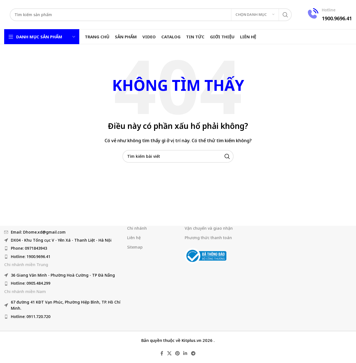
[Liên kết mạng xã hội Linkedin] (185, 353)
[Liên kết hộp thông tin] (329, 14)
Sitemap (135, 247)
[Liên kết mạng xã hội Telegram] (193, 353)
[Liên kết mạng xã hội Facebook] (162, 353)
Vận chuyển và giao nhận (209, 228)
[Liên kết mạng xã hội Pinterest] (177, 353)
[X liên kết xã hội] (169, 353)
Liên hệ (134, 237)
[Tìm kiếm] (151, 14)
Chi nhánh (137, 228)
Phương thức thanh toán (208, 237)
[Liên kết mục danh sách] (63, 232)
